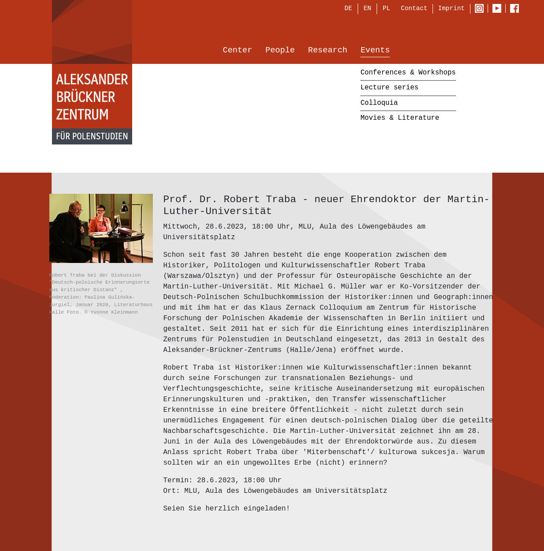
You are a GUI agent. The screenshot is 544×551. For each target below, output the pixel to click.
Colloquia (379, 103)
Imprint (451, 9)
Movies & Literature (399, 119)
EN (367, 9)
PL (386, 9)
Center (237, 51)
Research (327, 51)
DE (348, 9)
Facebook (516, 9)
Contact (414, 9)
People (280, 51)
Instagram (481, 9)
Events (375, 51)
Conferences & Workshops (407, 73)
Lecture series (389, 88)
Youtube (498, 9)
